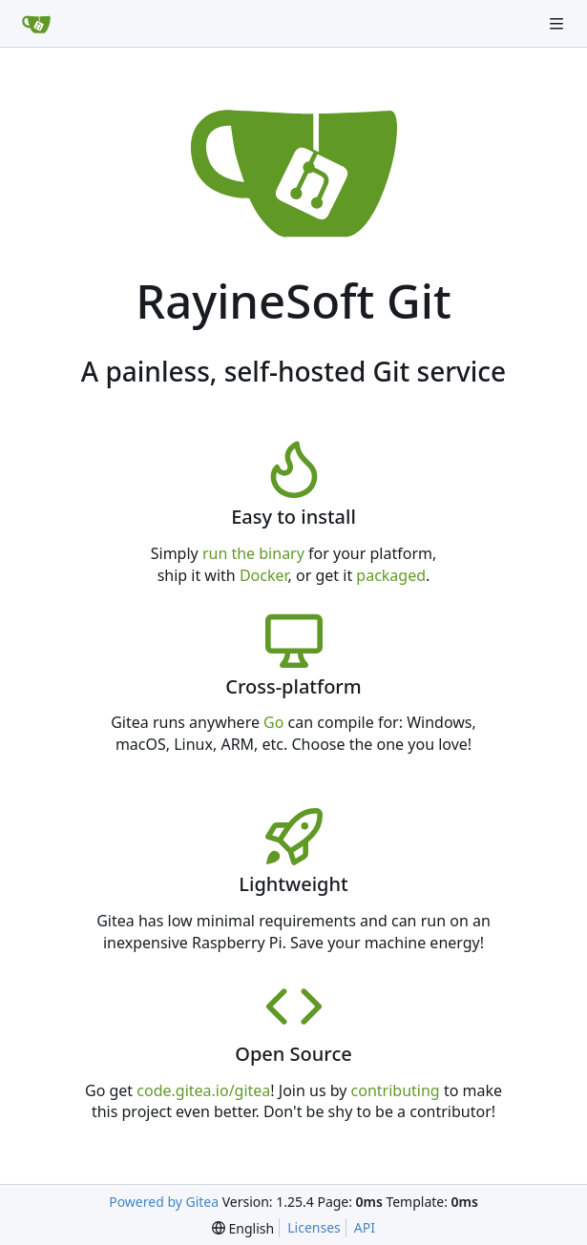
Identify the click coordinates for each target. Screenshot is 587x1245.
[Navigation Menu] (558, 23)
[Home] (36, 24)
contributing (395, 1090)
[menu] (243, 1228)
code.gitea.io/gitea (203, 1090)
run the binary (253, 553)
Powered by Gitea (164, 1202)
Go (273, 722)
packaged (391, 575)
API (364, 1227)
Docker (264, 575)
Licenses (314, 1227)
